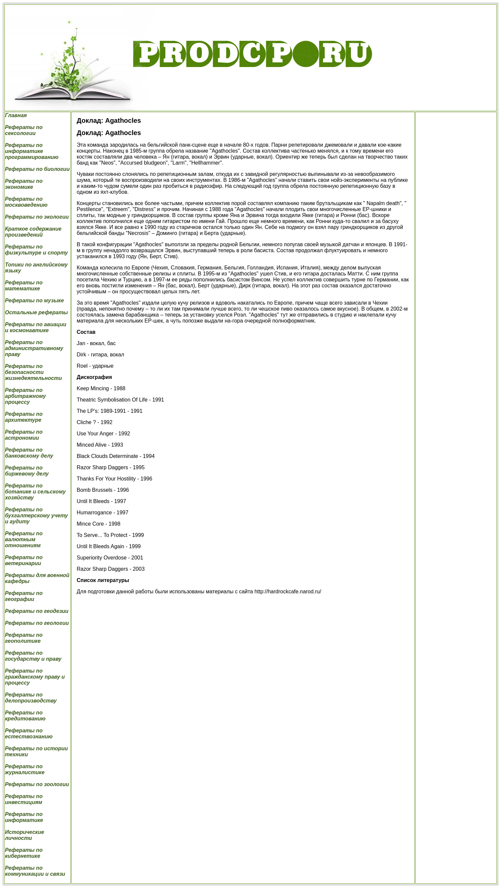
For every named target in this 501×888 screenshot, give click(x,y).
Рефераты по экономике (23, 184)
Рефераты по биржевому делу (27, 471)
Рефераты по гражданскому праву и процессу (35, 677)
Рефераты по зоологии (37, 784)
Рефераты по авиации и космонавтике (35, 327)
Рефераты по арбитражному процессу (25, 396)
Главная (16, 115)
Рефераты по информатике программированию (31, 151)
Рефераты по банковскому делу (29, 453)
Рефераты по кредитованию (25, 715)
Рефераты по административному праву (34, 348)
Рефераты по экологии (37, 217)
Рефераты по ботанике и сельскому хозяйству (35, 491)
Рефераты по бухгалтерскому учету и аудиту (36, 515)
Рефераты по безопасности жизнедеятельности (33, 372)
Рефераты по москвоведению (26, 202)
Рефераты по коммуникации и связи (35, 871)
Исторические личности (24, 835)
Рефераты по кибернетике (23, 853)
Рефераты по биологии (37, 169)
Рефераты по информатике (24, 817)
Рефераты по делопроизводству (31, 697)
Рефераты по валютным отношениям (23, 539)
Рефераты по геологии (37, 623)
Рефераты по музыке (34, 300)
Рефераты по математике (23, 285)
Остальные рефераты (36, 312)
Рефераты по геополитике (23, 638)
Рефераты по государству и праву (33, 656)
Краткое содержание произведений (33, 232)
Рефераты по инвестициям (23, 799)
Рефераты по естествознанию (28, 733)
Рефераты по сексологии (23, 130)
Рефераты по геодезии (36, 611)
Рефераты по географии (23, 596)
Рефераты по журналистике (24, 769)
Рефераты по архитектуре (23, 417)
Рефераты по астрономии (23, 435)
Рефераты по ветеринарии (23, 560)
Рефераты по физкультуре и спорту (36, 250)
